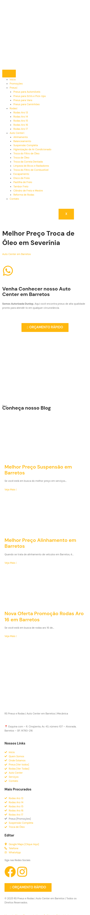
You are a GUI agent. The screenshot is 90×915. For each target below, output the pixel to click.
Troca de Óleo (21, 157)
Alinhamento (20, 137)
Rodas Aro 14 (20, 116)
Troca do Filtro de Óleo (26, 153)
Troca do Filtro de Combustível (30, 169)
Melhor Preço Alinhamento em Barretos (40, 543)
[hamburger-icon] (9, 73)
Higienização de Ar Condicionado (32, 149)
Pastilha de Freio (22, 182)
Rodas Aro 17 (20, 128)
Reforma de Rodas (23, 194)
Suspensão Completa (25, 145)
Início (13, 79)
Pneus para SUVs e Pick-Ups (29, 96)
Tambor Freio (20, 186)
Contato (14, 198)
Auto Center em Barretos (16, 254)
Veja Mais (11, 489)
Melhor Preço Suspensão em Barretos (38, 470)
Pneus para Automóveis (26, 91)
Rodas (14, 108)
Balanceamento (22, 141)
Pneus (14, 87)
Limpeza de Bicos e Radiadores (31, 165)
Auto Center (17, 133)
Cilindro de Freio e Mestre (28, 190)
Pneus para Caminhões (26, 104)
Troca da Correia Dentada (28, 161)
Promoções (16, 83)
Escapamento (21, 174)
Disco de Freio (21, 178)
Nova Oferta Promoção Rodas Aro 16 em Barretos (44, 616)
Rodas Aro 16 (20, 124)
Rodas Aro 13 (20, 112)
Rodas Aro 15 (20, 120)
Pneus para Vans (22, 100)
